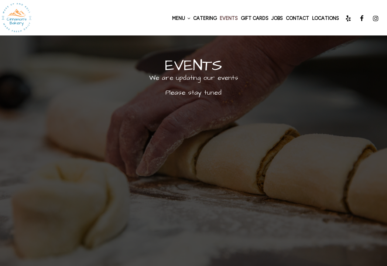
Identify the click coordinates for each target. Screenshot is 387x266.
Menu (181, 18)
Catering (205, 18)
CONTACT (297, 18)
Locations (325, 18)
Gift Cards (254, 18)
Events (229, 18)
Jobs (277, 18)
